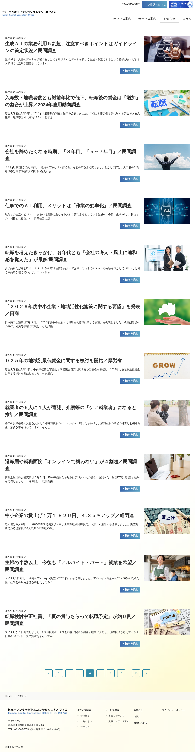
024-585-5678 (131, 4)
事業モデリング (117, 715)
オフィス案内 (122, 19)
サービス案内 (147, 19)
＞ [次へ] (146, 673)
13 (136, 673)
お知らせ (169, 19)
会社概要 (85, 715)
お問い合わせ (157, 4)
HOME (8, 696)
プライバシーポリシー (173, 710)
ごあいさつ (86, 721)
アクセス (85, 727)
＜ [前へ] (48, 673)
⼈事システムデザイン (119, 723)
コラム (186, 19)
